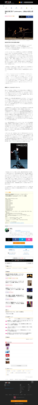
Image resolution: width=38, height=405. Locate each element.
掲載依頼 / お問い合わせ (16, 394)
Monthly (28, 318)
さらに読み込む (22, 365)
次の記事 (30, 263)
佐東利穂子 (25, 268)
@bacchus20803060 (17, 230)
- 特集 (28, 390)
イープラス (6, 379)
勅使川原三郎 (8, 268)
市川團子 (11, 372)
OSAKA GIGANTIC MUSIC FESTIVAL (20, 372)
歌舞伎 (7, 374)
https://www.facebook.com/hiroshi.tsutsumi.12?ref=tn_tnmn (22, 231)
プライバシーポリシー (29, 394)
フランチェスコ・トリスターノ (17, 268)
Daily (9, 318)
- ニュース (29, 385)
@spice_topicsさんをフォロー (9, 388)
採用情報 (21, 394)
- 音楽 (20, 384)
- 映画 (20, 392)
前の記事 (7, 263)
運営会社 (7, 394)
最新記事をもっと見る (29, 339)
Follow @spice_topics (12, 250)
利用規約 (25, 394)
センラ (7, 372)
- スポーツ (21, 391)
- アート (21, 390)
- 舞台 (20, 385)
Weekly (19, 318)
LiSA (29, 372)
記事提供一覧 (10, 394)
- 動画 (28, 384)
